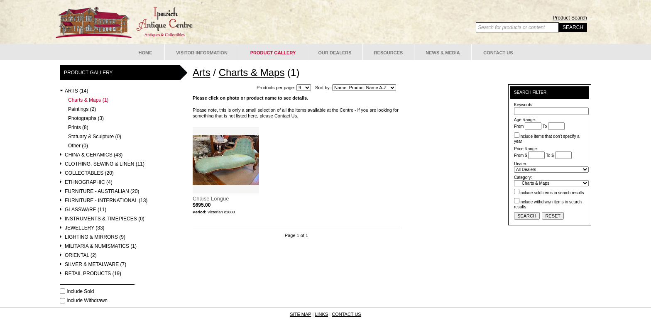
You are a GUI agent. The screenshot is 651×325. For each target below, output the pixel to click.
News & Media (443, 52)
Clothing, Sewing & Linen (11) (104, 164)
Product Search (570, 18)
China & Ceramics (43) (93, 155)
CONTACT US (346, 314)
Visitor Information (202, 52)
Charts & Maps (252, 72)
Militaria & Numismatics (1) (101, 246)
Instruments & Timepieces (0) (104, 219)
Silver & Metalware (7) (95, 264)
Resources (388, 52)
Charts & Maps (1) (88, 100)
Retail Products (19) (93, 273)
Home (145, 52)
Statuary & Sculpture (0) (94, 136)
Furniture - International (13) (106, 200)
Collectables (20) (89, 173)
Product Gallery (273, 52)
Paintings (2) (82, 109)
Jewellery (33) (85, 228)
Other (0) (78, 146)
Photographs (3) (86, 118)
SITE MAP (300, 314)
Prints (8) (78, 127)
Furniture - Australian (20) (102, 191)
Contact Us (498, 52)
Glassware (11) (85, 210)
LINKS (321, 314)
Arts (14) (76, 91)
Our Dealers (334, 52)
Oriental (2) (81, 255)
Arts (201, 72)
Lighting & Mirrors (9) (95, 237)
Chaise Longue (211, 198)
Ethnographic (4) (89, 182)
